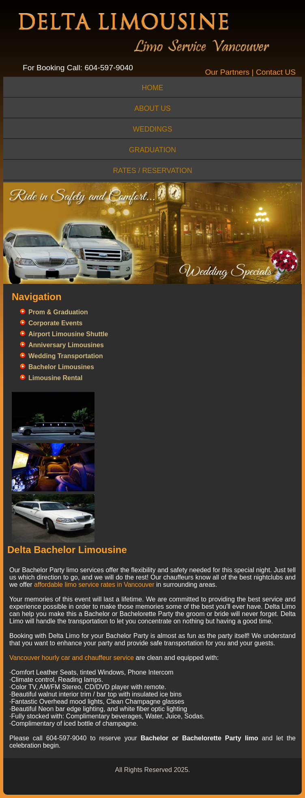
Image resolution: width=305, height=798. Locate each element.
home (152, 88)
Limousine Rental (55, 377)
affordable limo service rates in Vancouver (94, 584)
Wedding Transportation (65, 356)
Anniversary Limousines (66, 345)
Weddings (152, 129)
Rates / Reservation (152, 171)
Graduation (152, 150)
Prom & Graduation (58, 312)
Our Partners (227, 72)
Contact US (276, 72)
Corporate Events (55, 323)
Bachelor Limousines (61, 366)
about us (152, 108)
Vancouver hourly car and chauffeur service (71, 657)
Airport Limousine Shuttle (68, 334)
